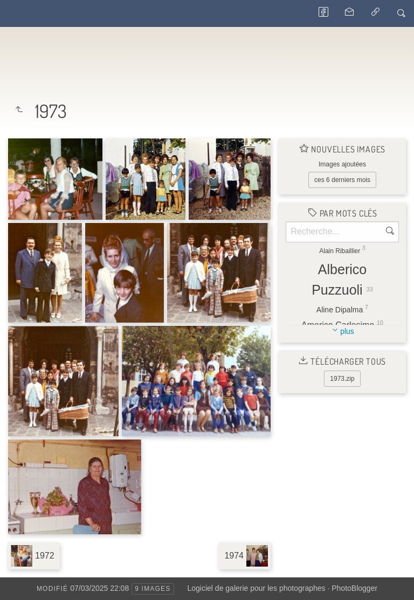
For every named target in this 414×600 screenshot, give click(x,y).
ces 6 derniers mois (342, 180)
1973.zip (342, 378)
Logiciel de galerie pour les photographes (257, 588)
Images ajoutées (342, 164)
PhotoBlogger (354, 588)
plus (347, 331)
